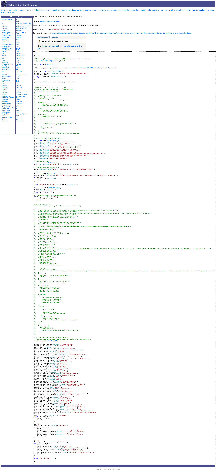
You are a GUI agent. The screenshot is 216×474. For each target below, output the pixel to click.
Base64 (4, 51)
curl (17, 119)
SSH (17, 83)
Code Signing (5, 66)
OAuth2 (18, 44)
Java (81, 10)
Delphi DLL (72, 10)
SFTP (17, 80)
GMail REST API (6, 96)
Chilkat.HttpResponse (54, 174)
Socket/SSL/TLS (20, 96)
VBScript (194, 10)
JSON (17, 21)
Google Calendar (6, 103)
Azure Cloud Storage (7, 44)
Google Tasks (5, 114)
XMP (17, 115)
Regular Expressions (21, 75)
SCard (17, 78)
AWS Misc (4, 28)
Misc (17, 39)
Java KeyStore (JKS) (21, 28)
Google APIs (5, 101)
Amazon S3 (5, 34)
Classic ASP (56, 10)
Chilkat (3, 10)
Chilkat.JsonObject (57, 71)
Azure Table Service (7, 50)
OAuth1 (18, 43)
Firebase (4, 94)
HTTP (3, 119)
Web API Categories (7, 19)
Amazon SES (5, 37)
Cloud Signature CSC (7, 64)
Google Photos (6, 110)
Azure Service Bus (7, 48)
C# (28, 10)
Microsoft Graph (20, 37)
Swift (162, 10)
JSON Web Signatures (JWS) (24, 25)
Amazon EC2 (5, 30)
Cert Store (4, 60)
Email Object (5, 87)
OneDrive (18, 50)
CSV (3, 59)
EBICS (3, 82)
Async (3, 43)
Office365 (18, 48)
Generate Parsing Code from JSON (47, 341)
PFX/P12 (18, 62)
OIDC (17, 46)
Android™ (15, 10)
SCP (17, 76)
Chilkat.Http (50, 64)
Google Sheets (6, 112)
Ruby (149, 10)
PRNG (18, 67)
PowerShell (135, 10)
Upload (18, 105)
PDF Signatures (20, 59)
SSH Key (18, 85)
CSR (3, 57)
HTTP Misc (5, 121)
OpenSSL (18, 51)
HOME (8, 10)
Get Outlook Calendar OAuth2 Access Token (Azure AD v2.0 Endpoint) (95, 68)
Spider (18, 98)
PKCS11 (18, 64)
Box (3, 53)
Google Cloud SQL (7, 105)
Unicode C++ (180, 10)
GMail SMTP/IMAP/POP (8, 98)
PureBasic (143, 10)
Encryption (4, 89)
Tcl (166, 10)
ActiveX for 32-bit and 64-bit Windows (55, 41)
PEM (17, 60)
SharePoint (19, 92)
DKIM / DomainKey (7, 69)
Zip (17, 117)
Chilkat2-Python (39, 10)
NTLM (17, 41)
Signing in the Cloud (21, 94)
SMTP (17, 82)
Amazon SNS (5, 39)
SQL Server (155, 10)
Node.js (94, 10)
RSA (17, 73)
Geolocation (5, 99)
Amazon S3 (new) (6, 35)
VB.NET (188, 10)
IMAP (17, 19)
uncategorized (19, 121)
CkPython (48, 10)
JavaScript (88, 10)
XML (17, 112)
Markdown (18, 35)
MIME (17, 34)
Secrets (18, 91)
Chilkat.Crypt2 (52, 163)
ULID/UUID (19, 103)
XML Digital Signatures (22, 114)
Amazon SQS (5, 41)
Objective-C (102, 10)
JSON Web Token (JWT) (22, 27)
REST (17, 69)
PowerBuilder (126, 10)
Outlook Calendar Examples (49, 21)
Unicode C (171, 10)
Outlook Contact (20, 57)
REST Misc (19, 71)
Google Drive (5, 108)
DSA (3, 73)
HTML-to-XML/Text (7, 117)
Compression (5, 67)
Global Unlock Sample (46, 61)
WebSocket (19, 107)
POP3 (17, 66)
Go (78, 10)
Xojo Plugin (10, 12)
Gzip (3, 115)
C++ (31, 10)
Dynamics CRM (6, 80)
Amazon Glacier (6, 32)
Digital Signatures (6, 76)
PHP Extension (112, 10)
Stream (18, 99)
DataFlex (64, 10)
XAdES (18, 110)
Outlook (18, 53)
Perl (119, 10)
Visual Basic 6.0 (204, 10)
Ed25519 (4, 85)
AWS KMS (4, 27)
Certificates (5, 62)
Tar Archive (19, 101)
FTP (3, 91)
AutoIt (21, 10)
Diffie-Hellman (5, 75)
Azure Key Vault (6, 46)
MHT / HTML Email (21, 32)
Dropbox (4, 78)
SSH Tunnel (19, 87)
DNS (3, 71)
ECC (3, 83)
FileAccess (4, 92)
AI (2, 23)
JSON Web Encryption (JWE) (23, 23)
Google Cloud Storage (8, 107)
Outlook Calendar (20, 55)
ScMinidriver (19, 89)
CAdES (4, 55)
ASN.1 (3, 25)
